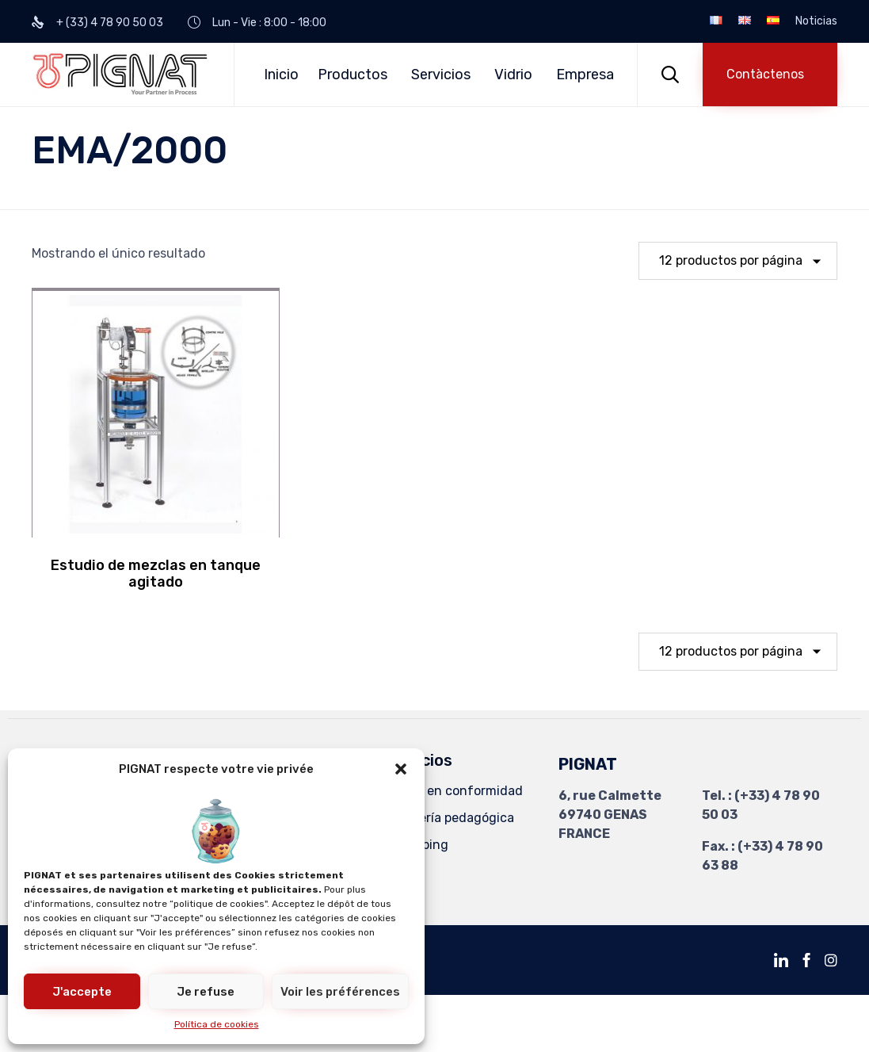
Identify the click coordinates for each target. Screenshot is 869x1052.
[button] (401, 769)
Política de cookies (216, 1024)
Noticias (816, 21)
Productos (352, 74)
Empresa (585, 74)
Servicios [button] (441, 74)
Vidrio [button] (513, 74)
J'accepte (82, 992)
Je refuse (205, 992)
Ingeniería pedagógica (448, 817)
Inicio (281, 74)
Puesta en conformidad (452, 790)
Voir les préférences (340, 992)
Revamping (415, 844)
